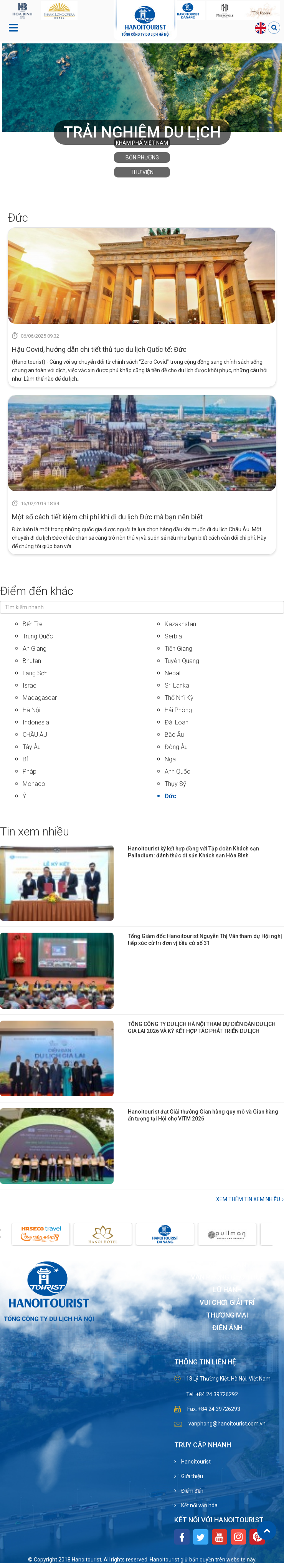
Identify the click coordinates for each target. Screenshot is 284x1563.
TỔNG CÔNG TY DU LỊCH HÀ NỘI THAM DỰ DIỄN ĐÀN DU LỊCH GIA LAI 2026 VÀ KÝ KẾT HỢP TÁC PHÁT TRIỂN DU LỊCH (202, 1027)
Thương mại (227, 1315)
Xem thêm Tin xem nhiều (248, 1199)
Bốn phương (142, 157)
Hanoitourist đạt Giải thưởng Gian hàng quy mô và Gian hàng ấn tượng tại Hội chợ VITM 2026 (203, 1115)
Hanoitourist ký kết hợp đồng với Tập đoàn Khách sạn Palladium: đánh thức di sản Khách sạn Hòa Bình (193, 852)
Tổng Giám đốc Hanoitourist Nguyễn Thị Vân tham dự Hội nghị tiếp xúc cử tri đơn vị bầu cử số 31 (205, 939)
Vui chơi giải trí (227, 1302)
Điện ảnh (227, 1328)
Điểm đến (191, 1491)
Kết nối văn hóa (199, 1505)
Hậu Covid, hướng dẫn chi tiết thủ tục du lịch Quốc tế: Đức (99, 349)
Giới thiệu (191, 1476)
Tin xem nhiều (34, 831)
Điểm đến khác (36, 591)
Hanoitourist (195, 1462)
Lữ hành (227, 1290)
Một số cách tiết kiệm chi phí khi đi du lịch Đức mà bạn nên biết (107, 517)
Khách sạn (227, 1264)
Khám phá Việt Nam (142, 143)
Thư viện (142, 172)
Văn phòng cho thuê (227, 1277)
